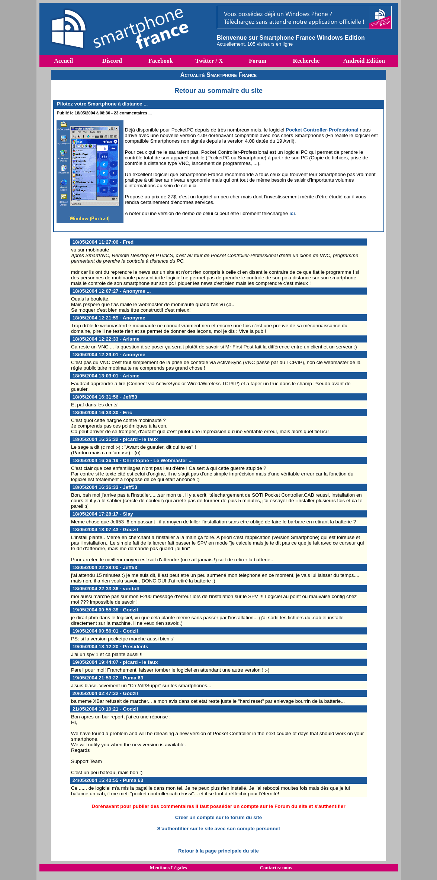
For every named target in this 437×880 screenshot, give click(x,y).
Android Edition (364, 61)
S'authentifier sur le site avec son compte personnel (218, 828)
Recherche (306, 61)
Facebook (160, 61)
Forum (257, 61)
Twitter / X (209, 61)
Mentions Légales (168, 867)
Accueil (63, 61)
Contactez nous (276, 867)
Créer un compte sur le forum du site (218, 817)
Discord (112, 61)
